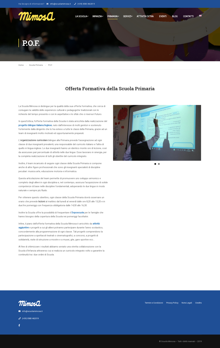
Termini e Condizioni (154, 303)
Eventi (162, 16)
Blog (175, 16)
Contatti (188, 16)
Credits (198, 303)
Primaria (112, 16)
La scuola (81, 16)
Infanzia (97, 16)
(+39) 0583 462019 (86, 4)
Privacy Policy (172, 303)
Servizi (127, 16)
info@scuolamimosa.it (60, 4)
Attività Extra (145, 16)
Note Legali (187, 303)
